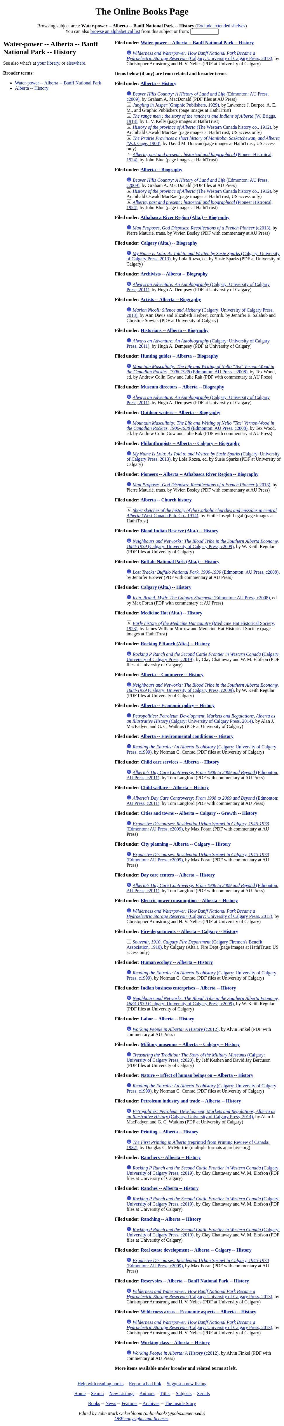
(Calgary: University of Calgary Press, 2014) (200, 718)
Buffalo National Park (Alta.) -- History (180, 561)
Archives (150, 1403)
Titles (165, 1393)
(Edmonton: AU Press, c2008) (200, 369)
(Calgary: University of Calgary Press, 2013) (199, 56)
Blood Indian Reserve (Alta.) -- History (179, 530)
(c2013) (201, 227)
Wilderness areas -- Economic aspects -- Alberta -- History (198, 1311)
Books (94, 1403)
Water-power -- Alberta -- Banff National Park (58, 82)
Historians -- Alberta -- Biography (174, 330)
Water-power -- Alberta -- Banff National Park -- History (197, 42)
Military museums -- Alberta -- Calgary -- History (190, 1044)
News (110, 1403)
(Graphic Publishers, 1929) (176, 105)
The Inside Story (180, 1403)
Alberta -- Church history (165, 499)
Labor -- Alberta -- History (167, 1018)
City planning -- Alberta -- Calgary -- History (186, 844)
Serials (203, 1393)
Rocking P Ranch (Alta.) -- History (175, 643)
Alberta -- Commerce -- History (171, 674)
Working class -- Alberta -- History (175, 1342)
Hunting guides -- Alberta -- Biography (179, 356)
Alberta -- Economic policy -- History (177, 705)
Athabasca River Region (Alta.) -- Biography (184, 217)
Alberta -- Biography (161, 169)
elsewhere (76, 63)
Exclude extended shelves (221, 25)
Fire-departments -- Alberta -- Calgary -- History (189, 931)
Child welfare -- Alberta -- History (175, 787)
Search (97, 1393)
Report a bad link (145, 1383)
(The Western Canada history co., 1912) (202, 127)
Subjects (183, 1393)
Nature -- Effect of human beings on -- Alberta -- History (197, 1075)
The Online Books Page (142, 11)
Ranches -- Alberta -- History (169, 1188)
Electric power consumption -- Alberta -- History (189, 900)
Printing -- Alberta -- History (169, 1131)
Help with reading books (100, 1383)
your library (48, 63)
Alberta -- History (31, 88)
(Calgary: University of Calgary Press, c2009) (202, 544)
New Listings (121, 1393)
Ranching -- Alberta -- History (171, 1219)
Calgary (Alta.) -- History (166, 587)
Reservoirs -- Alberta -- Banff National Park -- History (195, 1280)
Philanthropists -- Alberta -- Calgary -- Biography (190, 443)
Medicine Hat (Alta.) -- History (171, 612)
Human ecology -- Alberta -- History (177, 962)
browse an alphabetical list (115, 31)
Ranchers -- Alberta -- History (171, 1157)
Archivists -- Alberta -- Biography (174, 273)
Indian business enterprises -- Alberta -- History (188, 987)
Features (129, 1403)
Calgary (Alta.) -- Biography (169, 243)
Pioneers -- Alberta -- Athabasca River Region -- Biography (199, 474)
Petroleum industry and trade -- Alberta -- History (191, 1100)
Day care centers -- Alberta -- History (178, 874)
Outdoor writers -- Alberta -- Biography (180, 412)
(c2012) (176, 1029)
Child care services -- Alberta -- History (180, 761)
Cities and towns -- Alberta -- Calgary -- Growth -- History (199, 813)
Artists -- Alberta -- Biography (170, 299)
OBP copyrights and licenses (141, 1418)
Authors (147, 1393)
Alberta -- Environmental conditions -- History (186, 736)
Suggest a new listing (186, 1383)
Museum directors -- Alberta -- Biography (182, 386)
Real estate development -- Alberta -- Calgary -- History (196, 1249)
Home (80, 1393)
